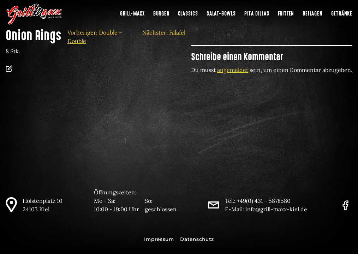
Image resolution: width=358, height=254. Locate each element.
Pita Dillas (256, 14)
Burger (161, 14)
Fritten (286, 14)
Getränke (341, 14)
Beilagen (312, 14)
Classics (188, 14)
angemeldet (232, 69)
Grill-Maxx (132, 14)
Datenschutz (197, 239)
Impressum (159, 239)
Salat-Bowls (221, 14)
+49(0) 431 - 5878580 (264, 200)
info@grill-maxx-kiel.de (276, 209)
